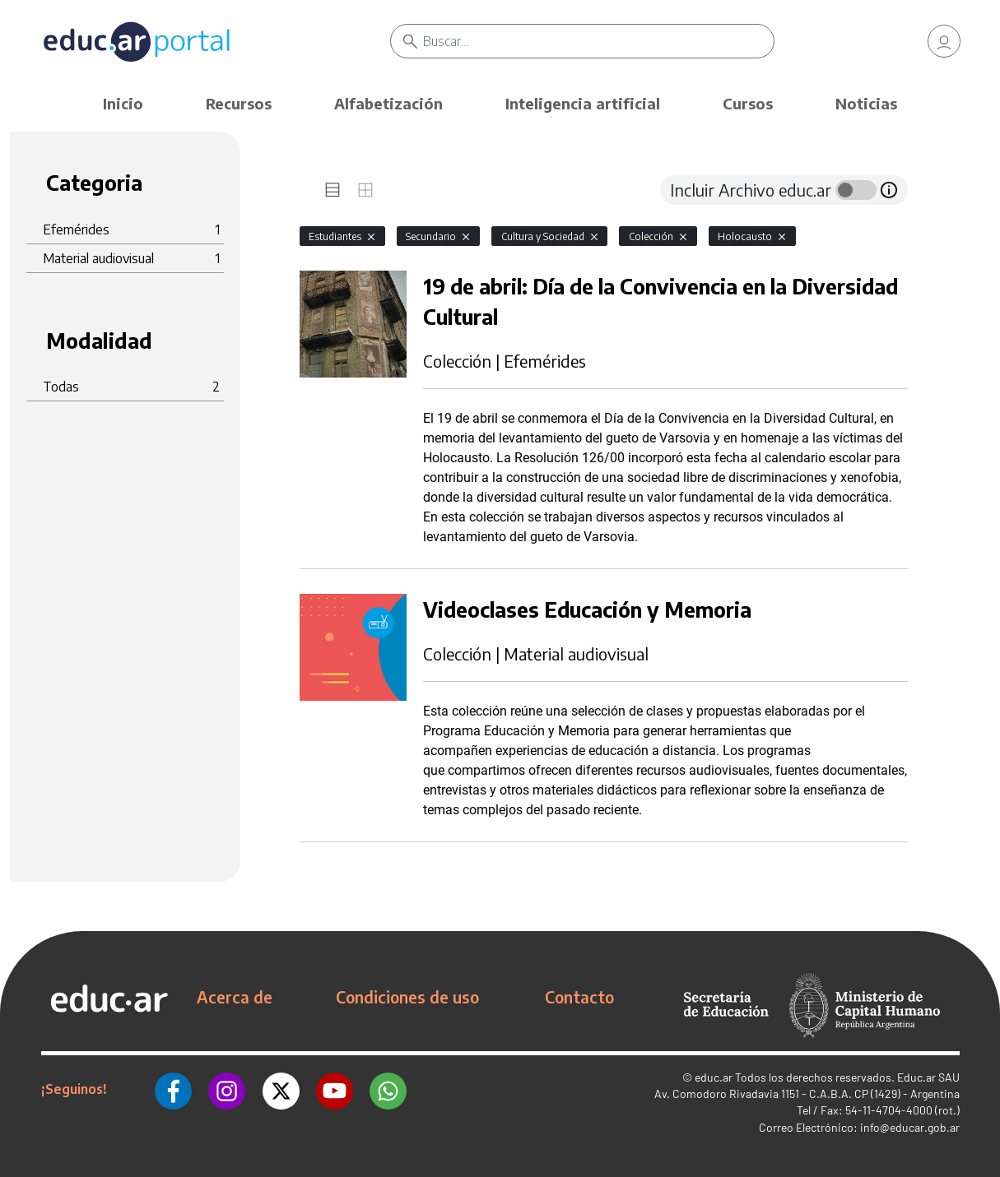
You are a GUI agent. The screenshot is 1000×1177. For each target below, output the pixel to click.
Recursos (239, 103)
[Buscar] (598, 41)
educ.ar (714, 1077)
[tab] (332, 190)
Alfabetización (388, 103)
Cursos (748, 103)
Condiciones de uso (407, 997)
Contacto (579, 997)
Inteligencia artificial (582, 103)
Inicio (123, 103)
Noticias (866, 103)
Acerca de (234, 997)
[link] (944, 41)
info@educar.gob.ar (910, 1127)
